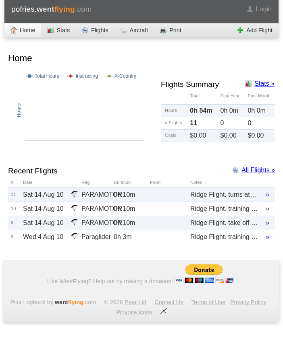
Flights (99, 30)
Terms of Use (208, 302)
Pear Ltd (135, 302)
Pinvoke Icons (134, 312)
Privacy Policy (248, 302)
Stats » (264, 83)
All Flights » (258, 170)
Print (175, 30)
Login (264, 9)
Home (27, 30)
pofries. (51, 9)
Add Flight (259, 30)
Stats (63, 30)
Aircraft (139, 30)
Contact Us (168, 302)
